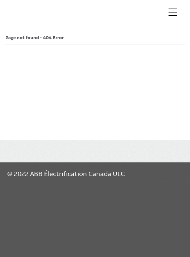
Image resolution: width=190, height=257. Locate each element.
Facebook (13, 233)
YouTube (41, 233)
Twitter (55, 233)
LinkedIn (27, 233)
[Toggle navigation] (173, 12)
